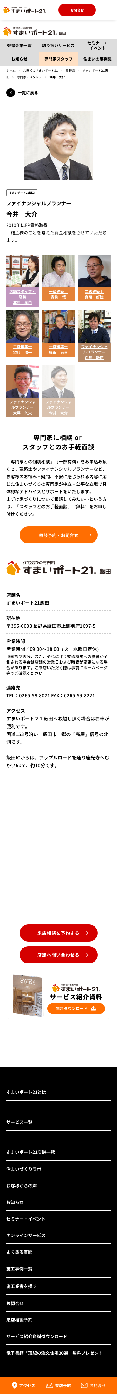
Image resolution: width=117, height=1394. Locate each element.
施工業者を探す (21, 1286)
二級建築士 (94, 291)
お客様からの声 (21, 1185)
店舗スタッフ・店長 (22, 294)
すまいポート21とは (26, 1092)
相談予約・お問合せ (58, 535)
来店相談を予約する (58, 933)
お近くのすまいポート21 (40, 70)
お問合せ (77, 9)
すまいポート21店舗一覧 (30, 1152)
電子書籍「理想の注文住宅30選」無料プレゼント (54, 1353)
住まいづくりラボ (23, 1169)
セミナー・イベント (97, 45)
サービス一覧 (19, 1122)
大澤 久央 (22, 412)
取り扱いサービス (58, 45)
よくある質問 (19, 1252)
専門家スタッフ (58, 59)
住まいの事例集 (97, 59)
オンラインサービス (26, 1235)
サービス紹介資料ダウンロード (36, 1336)
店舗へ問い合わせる (58, 955)
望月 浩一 (22, 352)
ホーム (11, 70)
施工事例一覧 (19, 1268)
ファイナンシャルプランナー (94, 349)
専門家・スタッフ (29, 77)
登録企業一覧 (19, 45)
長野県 (70, 70)
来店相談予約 (19, 1320)
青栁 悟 (58, 297)
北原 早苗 (22, 302)
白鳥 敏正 (94, 357)
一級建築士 (58, 291)
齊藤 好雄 (94, 297)
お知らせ (19, 59)
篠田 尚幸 (58, 352)
